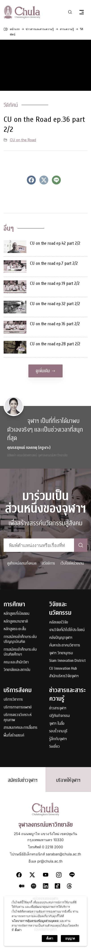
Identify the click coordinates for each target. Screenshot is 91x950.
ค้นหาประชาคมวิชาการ (64, 645)
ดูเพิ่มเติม (45, 371)
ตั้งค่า (18, 930)
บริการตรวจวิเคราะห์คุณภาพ (18, 717)
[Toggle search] (70, 12)
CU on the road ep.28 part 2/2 (55, 344)
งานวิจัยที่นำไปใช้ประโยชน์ (67, 630)
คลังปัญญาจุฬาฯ (60, 637)
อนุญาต (70, 938)
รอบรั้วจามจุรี (58, 731)
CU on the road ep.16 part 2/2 (55, 324)
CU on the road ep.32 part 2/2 (55, 303)
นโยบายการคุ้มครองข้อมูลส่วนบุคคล (35, 921)
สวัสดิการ (48, 563)
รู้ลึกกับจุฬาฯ (58, 739)
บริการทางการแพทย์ (18, 707)
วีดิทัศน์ (11, 105)
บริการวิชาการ (13, 699)
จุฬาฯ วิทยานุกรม (61, 653)
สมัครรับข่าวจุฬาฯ (23, 780)
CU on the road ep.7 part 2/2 (54, 263)
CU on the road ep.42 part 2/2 (55, 243)
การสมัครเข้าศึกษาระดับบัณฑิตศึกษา (20, 652)
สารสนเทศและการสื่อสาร (20, 727)
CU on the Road (23, 140)
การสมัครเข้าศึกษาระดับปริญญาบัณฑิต (20, 639)
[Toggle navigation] (81, 12)
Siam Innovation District (67, 660)
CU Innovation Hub (63, 668)
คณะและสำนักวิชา (16, 662)
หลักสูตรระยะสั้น (15, 629)
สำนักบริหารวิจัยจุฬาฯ (64, 676)
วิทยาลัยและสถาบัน (17, 670)
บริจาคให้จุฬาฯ (68, 780)
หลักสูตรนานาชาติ (16, 621)
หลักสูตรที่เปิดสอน (16, 613)
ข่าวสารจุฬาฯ (57, 708)
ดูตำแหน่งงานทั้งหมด (21, 563)
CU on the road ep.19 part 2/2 (55, 283)
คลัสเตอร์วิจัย (58, 622)
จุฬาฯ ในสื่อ (56, 723)
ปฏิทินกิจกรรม (59, 715)
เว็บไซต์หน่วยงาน (72, 563)
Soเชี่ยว (54, 746)
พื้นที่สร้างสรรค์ (14, 735)
